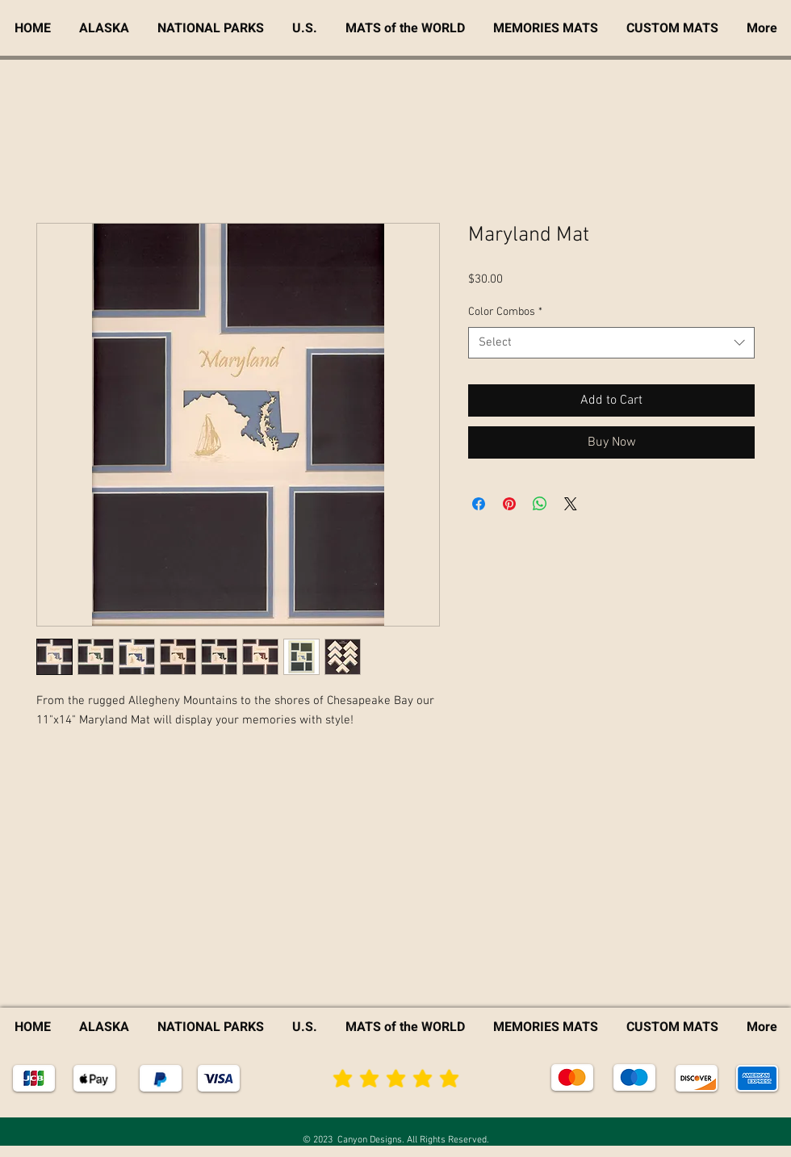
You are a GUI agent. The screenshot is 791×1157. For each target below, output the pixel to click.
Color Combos (505, 312)
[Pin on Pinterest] (509, 504)
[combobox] (611, 342)
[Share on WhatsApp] (540, 504)
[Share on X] (570, 504)
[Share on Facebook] (478, 504)
